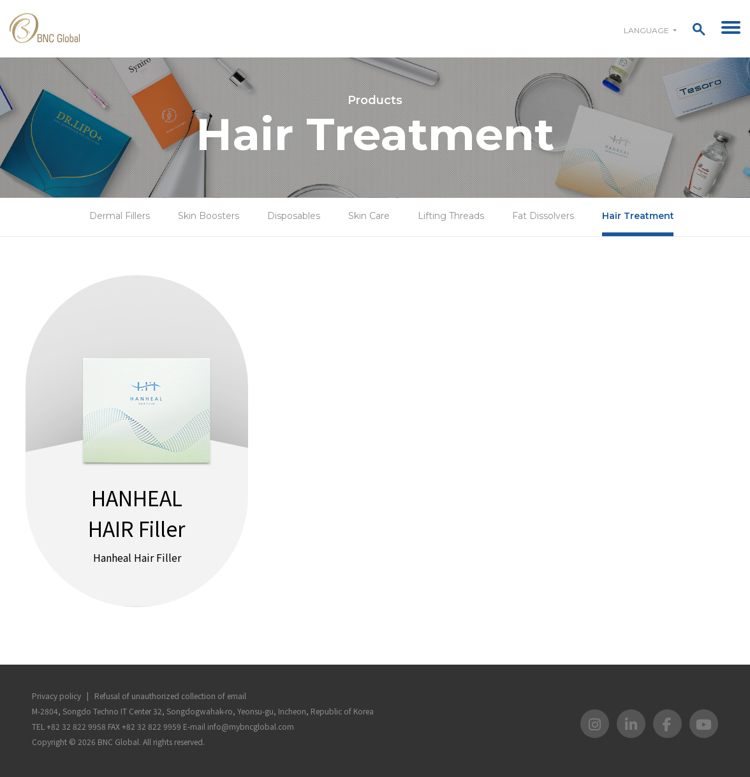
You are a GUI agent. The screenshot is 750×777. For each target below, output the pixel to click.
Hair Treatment (638, 216)
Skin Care (369, 216)
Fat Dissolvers (543, 216)
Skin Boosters (208, 216)
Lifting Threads (451, 216)
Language (647, 30)
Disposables (293, 216)
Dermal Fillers (119, 216)
